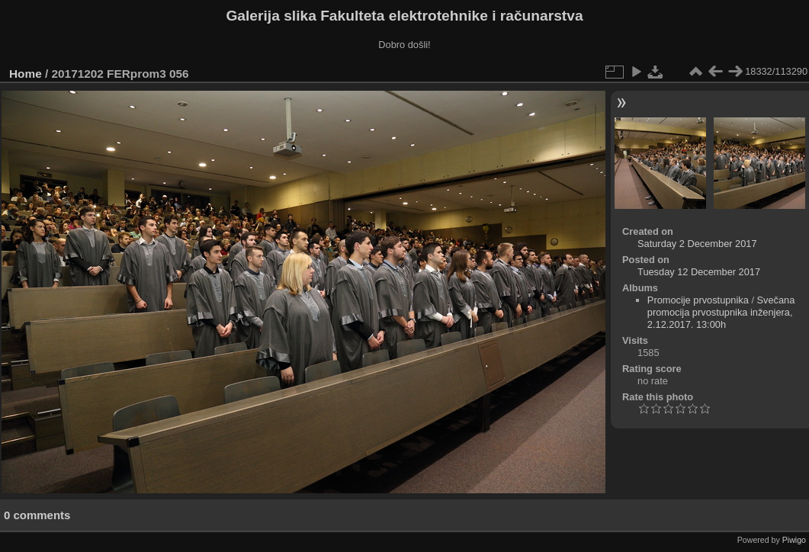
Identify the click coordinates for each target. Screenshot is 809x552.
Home (25, 73)
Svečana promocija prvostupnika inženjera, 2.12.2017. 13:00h (721, 312)
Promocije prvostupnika (698, 300)
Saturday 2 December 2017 (697, 243)
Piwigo (794, 539)
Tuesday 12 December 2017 (698, 272)
